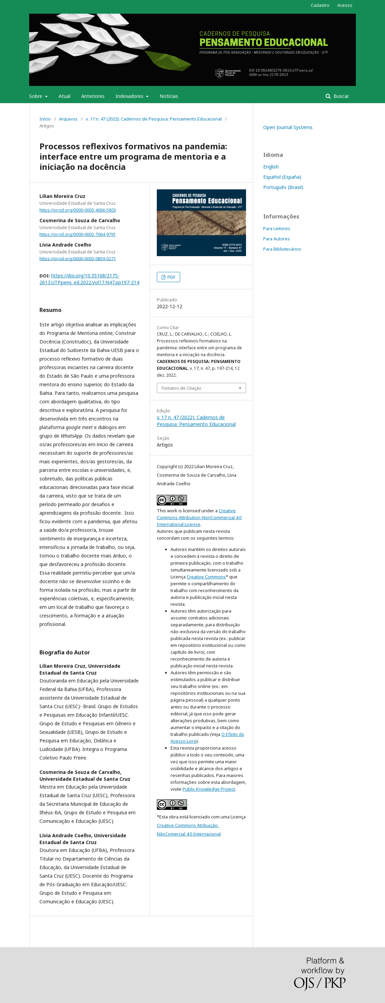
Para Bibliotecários (282, 249)
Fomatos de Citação (181, 388)
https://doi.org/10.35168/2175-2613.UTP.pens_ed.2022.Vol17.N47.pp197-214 (89, 279)
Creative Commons (206, 577)
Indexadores (130, 96)
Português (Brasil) (283, 187)
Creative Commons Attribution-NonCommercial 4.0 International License (199, 517)
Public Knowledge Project (209, 789)
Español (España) (282, 177)
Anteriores (93, 96)
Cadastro (320, 5)
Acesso (344, 5)
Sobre (36, 96)
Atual (64, 96)
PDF (170, 277)
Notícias (169, 96)
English (271, 166)
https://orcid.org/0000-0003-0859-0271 (77, 258)
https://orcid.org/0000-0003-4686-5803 (77, 210)
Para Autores (276, 239)
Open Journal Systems (288, 127)
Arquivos (68, 119)
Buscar (340, 96)
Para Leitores (276, 228)
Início (45, 119)
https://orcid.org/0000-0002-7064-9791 (77, 234)
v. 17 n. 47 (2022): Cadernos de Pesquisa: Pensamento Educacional (154, 119)
